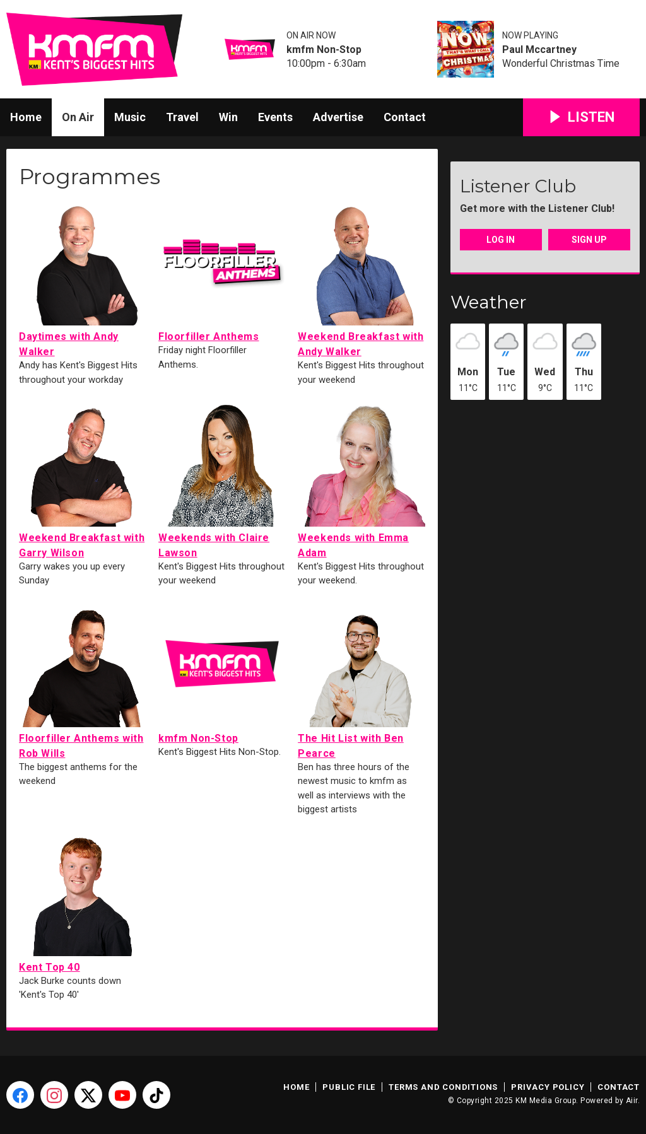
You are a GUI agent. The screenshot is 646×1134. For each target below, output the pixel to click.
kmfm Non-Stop (323, 50)
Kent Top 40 (82, 901)
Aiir (632, 1100)
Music (130, 117)
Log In (500, 240)
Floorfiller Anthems (222, 270)
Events (275, 117)
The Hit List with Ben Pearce (361, 679)
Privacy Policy (547, 1087)
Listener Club (518, 186)
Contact (405, 117)
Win (228, 117)
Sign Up (589, 240)
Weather (488, 302)
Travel (182, 117)
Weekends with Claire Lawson (222, 479)
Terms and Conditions (443, 1087)
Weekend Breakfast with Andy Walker (361, 278)
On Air (78, 117)
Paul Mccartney (539, 50)
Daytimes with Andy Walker (82, 278)
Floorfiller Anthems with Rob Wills (82, 679)
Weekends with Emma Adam (361, 479)
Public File (348, 1087)
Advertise (338, 117)
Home (26, 117)
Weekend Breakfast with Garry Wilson (82, 479)
